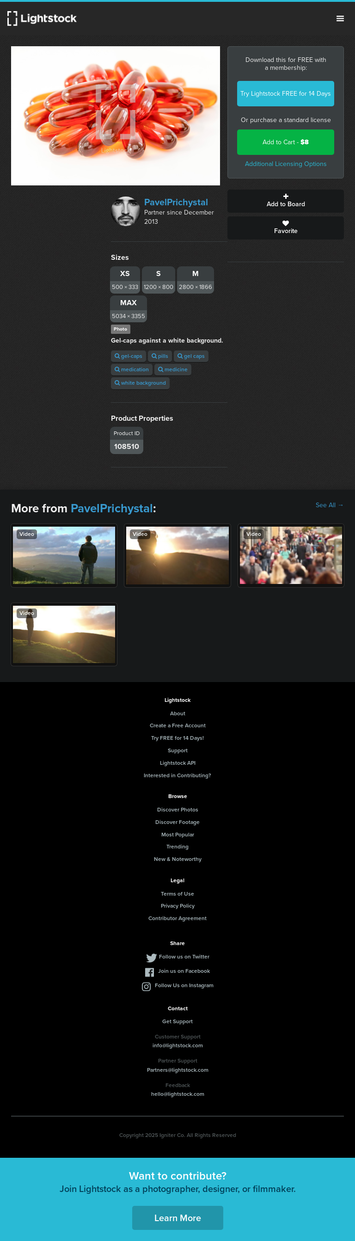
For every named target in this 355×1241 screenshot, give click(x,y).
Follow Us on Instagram (184, 985)
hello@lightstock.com (177, 1094)
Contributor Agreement (177, 918)
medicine (173, 369)
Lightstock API (178, 763)
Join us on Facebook (184, 971)
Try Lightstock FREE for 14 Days (285, 93)
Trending (177, 846)
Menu (340, 18)
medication (132, 369)
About (177, 713)
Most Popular (177, 834)
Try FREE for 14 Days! (177, 738)
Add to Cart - (286, 142)
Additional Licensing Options (286, 164)
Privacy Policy (178, 906)
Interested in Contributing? (177, 775)
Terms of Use (177, 894)
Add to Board (286, 201)
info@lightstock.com (178, 1045)
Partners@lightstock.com (177, 1070)
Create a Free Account (178, 725)
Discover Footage (177, 822)
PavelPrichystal (176, 202)
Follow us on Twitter (184, 956)
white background (140, 383)
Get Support (177, 1021)
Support (178, 750)
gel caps (191, 356)
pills (160, 356)
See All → (330, 505)
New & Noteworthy (178, 859)
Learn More (177, 1218)
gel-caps (128, 356)
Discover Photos (177, 809)
